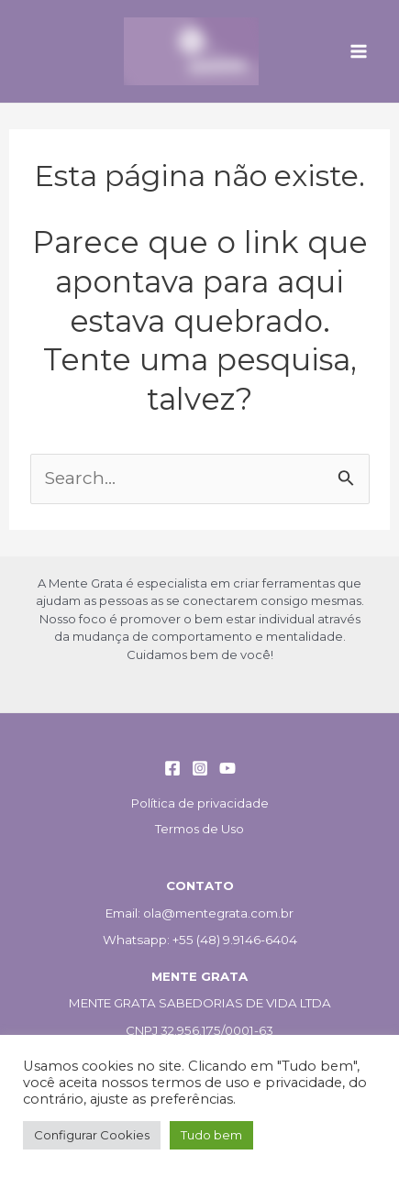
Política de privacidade (200, 803)
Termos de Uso (199, 828)
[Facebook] (172, 768)
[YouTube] (227, 768)
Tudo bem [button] (211, 1135)
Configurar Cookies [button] (92, 1135)
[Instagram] (200, 768)
